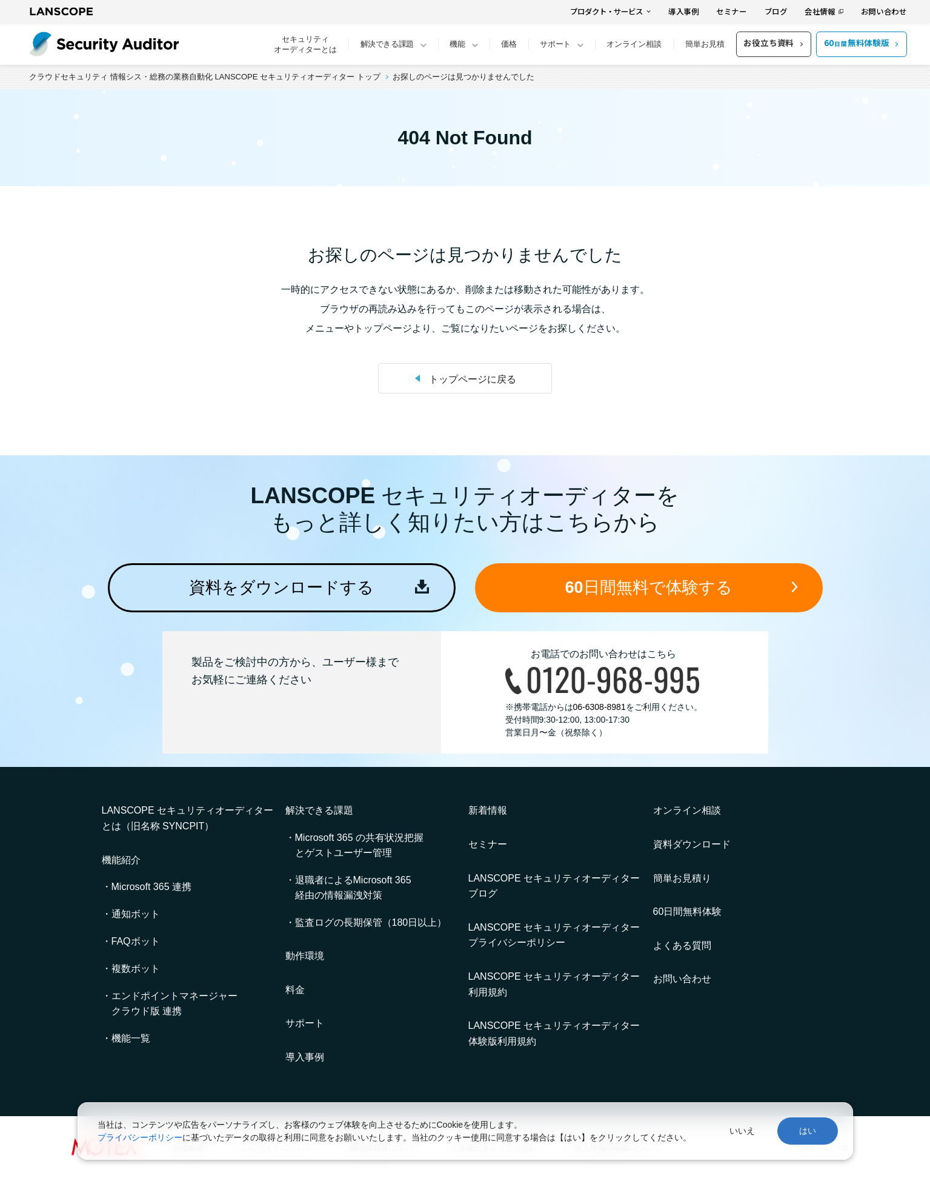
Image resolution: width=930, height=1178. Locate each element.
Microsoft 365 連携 (151, 887)
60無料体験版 (856, 42)
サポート (304, 1023)
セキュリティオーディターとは (305, 44)
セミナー (731, 11)
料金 (295, 990)
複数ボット (135, 968)
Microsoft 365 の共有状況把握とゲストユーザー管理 (359, 845)
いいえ (742, 1131)
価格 (509, 44)
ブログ (776, 11)
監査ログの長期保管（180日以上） (371, 922)
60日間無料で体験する (648, 587)
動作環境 (304, 956)
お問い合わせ (884, 11)
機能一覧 (130, 1038)
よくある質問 (682, 945)
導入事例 (683, 11)
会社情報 (820, 11)
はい (807, 1131)
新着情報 (487, 810)
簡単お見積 (705, 44)
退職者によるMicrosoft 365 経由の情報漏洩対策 (353, 887)
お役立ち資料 (768, 42)
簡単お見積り (682, 878)
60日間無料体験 (687, 911)
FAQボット (135, 941)
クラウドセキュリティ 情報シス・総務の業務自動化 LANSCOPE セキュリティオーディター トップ (204, 76)
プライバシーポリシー (140, 1137)
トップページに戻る (472, 379)
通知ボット (135, 914)
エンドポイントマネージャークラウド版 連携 (174, 1003)
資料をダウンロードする (281, 587)
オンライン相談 (634, 44)
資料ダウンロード (692, 844)
